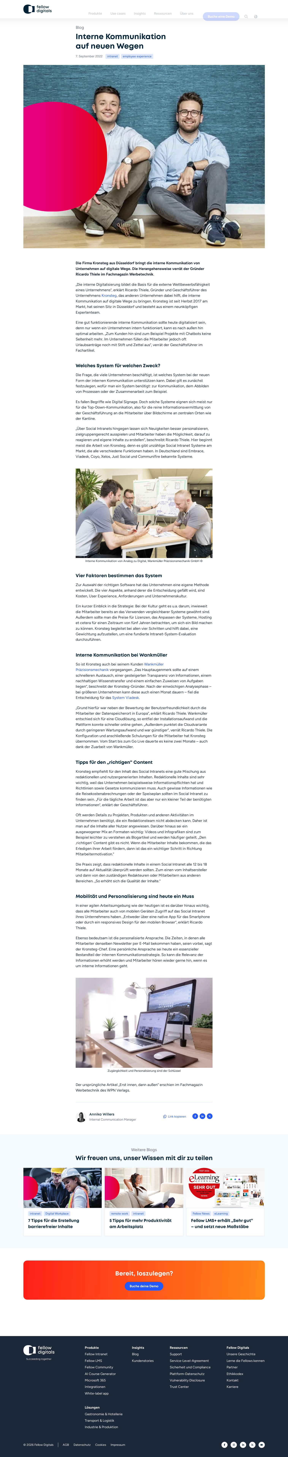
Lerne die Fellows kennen (246, 1361)
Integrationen (95, 1387)
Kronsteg (109, 295)
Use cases (124, 9)
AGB (66, 1445)
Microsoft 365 (95, 1380)
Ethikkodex (235, 1374)
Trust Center (179, 1387)
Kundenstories (143, 1361)
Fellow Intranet (96, 1354)
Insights (146, 9)
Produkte (101, 9)
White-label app (97, 1393)
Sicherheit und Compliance (190, 1367)
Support (176, 1354)
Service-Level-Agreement (189, 1361)
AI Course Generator (100, 1374)
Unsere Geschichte (241, 1354)
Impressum (118, 1445)
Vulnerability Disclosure (187, 1380)
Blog (135, 1354)
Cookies (100, 1445)
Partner (232, 1367)
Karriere (232, 1387)
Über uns (192, 9)
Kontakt (233, 1380)
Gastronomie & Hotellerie (104, 1414)
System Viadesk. (126, 697)
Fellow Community (99, 1367)
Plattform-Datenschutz (187, 1374)
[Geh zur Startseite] (37, 9)
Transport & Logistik (99, 1420)
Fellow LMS (93, 1361)
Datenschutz (82, 1445)
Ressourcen (169, 9)
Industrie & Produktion (101, 1427)
